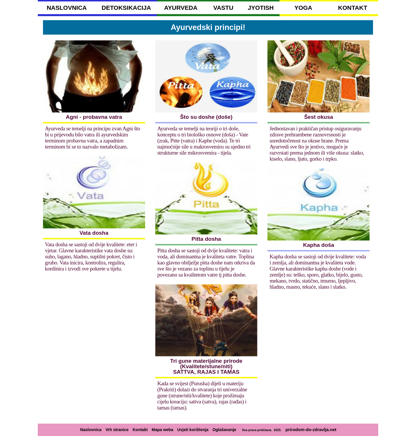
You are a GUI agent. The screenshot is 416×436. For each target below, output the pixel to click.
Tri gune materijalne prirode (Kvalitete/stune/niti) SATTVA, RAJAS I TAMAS (206, 366)
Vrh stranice (117, 429)
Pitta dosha (206, 239)
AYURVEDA (181, 7)
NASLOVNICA (67, 7)
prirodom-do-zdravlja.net (310, 429)
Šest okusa (318, 117)
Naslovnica (91, 429)
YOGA (303, 7)
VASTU (223, 7)
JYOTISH (261, 7)
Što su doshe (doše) (206, 117)
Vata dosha (93, 233)
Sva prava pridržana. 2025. (261, 430)
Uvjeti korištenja (192, 429)
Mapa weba (162, 429)
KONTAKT (352, 7)
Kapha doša (318, 245)
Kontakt (140, 429)
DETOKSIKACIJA (126, 7)
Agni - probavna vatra (94, 117)
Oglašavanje (224, 429)
